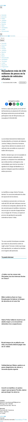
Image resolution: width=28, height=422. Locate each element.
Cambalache (5, 27)
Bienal (3, 56)
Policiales (4, 22)
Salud (3, 26)
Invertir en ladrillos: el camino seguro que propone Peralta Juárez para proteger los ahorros (13, 390)
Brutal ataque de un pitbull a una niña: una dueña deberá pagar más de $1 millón (13, 345)
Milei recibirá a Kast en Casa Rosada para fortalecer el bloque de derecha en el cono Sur (12, 299)
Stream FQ (4, 65)
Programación (5, 66)
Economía (4, 17)
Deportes (4, 24)
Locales (3, 29)
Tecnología (4, 61)
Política (3, 18)
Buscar (2, 40)
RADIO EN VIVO (4, 36)
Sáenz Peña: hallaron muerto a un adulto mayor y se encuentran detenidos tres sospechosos (13, 322)
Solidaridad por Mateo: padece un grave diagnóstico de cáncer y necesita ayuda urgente (13, 367)
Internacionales (5, 31)
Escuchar (23, 82)
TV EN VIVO (11, 36)
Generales (4, 15)
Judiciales (4, 20)
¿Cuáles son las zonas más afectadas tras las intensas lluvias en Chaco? (13, 276)
